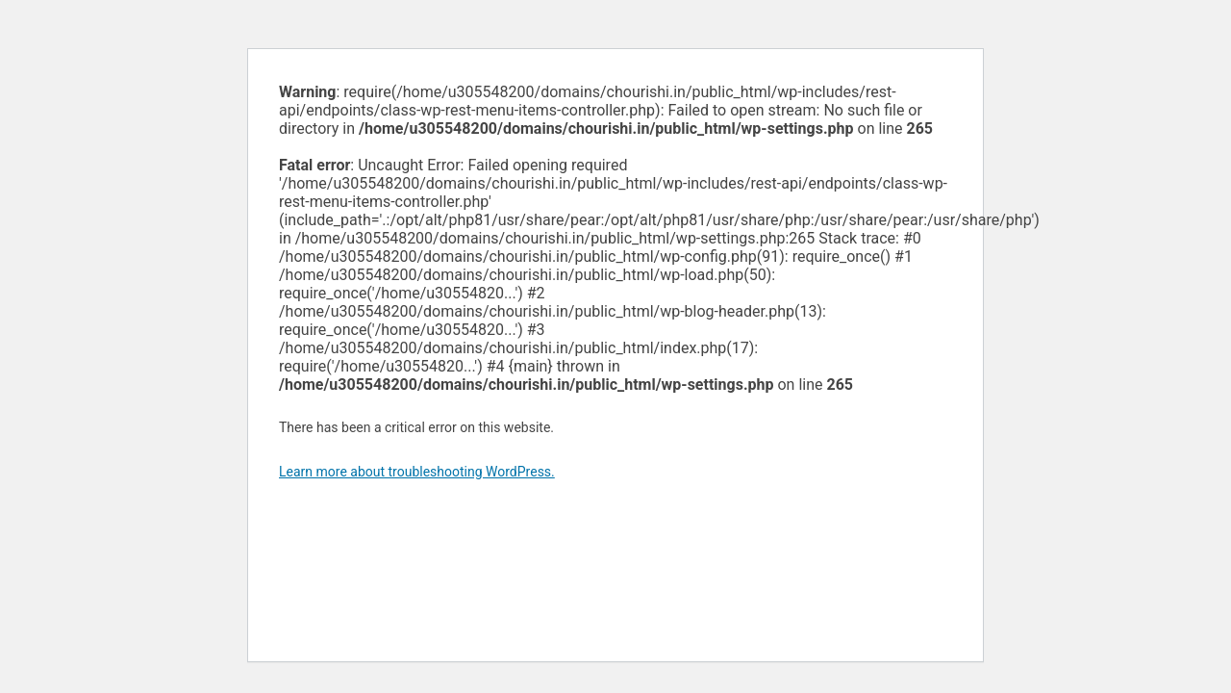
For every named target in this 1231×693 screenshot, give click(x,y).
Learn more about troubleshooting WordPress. (417, 471)
